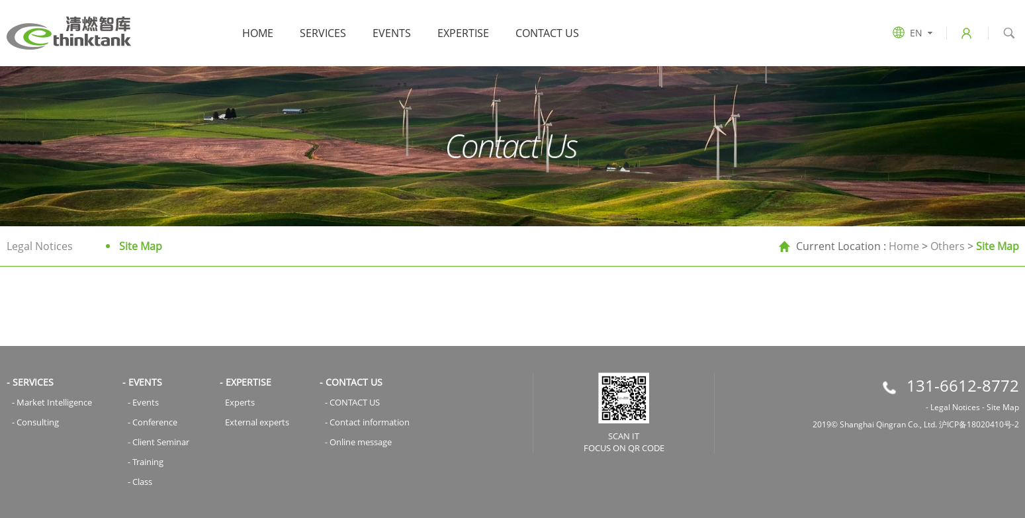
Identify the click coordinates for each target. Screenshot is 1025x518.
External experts (257, 422)
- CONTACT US (352, 402)
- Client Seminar (158, 442)
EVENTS (392, 33)
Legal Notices (40, 246)
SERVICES (323, 33)
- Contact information (367, 422)
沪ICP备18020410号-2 (979, 424)
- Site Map (1000, 407)
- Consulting (35, 422)
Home (257, 33)
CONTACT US (547, 33)
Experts (240, 402)
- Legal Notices (953, 407)
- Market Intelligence (52, 402)
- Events (143, 402)
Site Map (140, 246)
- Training (145, 462)
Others (947, 246)
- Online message (358, 442)
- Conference (152, 422)
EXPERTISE (463, 33)
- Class (140, 482)
